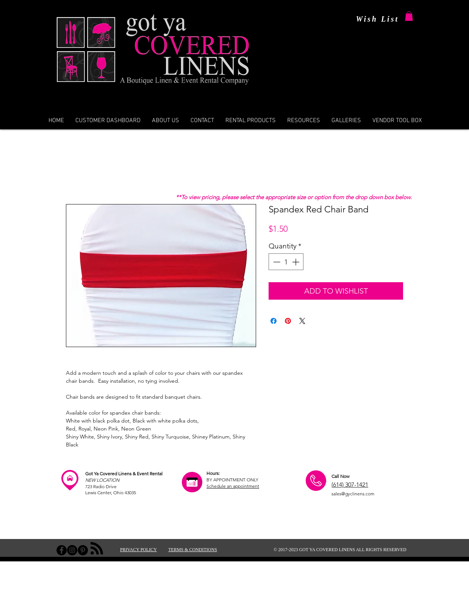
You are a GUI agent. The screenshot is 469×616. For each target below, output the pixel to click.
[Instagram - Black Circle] (72, 550)
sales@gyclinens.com (352, 494)
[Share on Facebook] (273, 320)
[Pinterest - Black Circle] (83, 550)
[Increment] (296, 262)
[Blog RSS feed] (97, 548)
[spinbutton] (286, 262)
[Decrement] (276, 262)
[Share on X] (302, 320)
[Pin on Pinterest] (287, 320)
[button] (409, 16)
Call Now (340, 476)
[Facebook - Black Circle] (61, 550)
